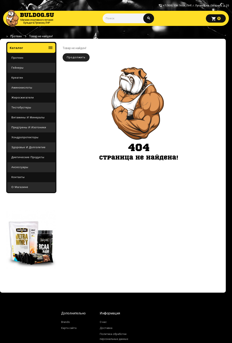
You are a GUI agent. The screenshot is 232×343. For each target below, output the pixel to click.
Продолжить (76, 57)
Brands (65, 322)
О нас (103, 322)
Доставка (106, 328)
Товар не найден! (41, 36)
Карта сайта (69, 328)
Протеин (16, 36)
